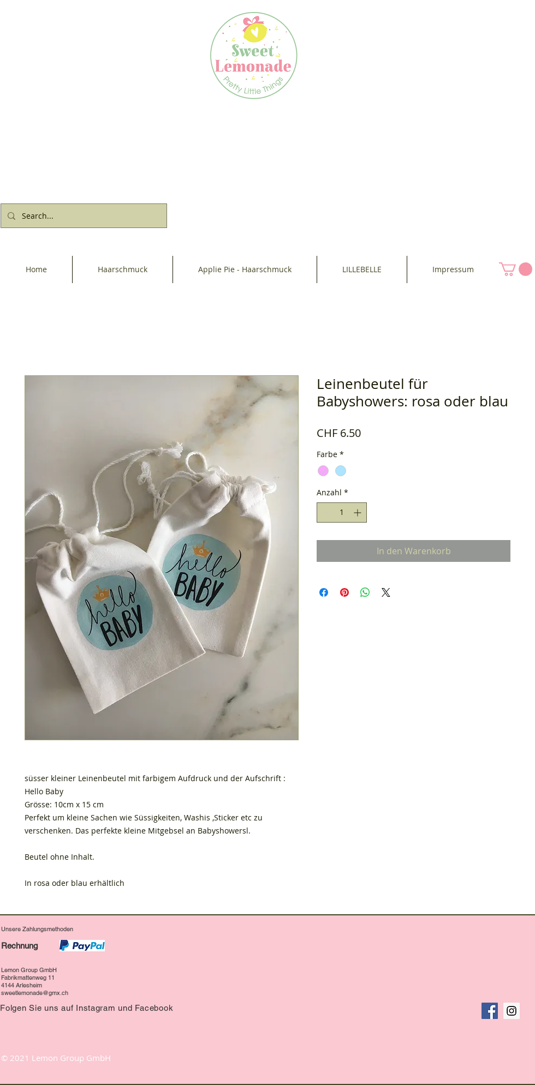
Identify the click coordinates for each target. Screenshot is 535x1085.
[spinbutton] (342, 512)
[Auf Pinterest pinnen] (344, 592)
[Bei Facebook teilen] (323, 592)
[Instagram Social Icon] (511, 1011)
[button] (515, 269)
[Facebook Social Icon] (490, 1011)
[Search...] (83, 215)
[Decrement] (325, 512)
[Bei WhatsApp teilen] (365, 592)
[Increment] (358, 512)
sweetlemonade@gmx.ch (34, 993)
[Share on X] (386, 592)
